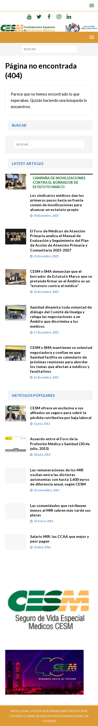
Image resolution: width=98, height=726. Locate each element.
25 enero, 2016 (43, 521)
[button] (91, 5)
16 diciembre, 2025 (46, 377)
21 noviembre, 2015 (46, 490)
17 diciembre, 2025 (46, 332)
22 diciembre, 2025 (46, 256)
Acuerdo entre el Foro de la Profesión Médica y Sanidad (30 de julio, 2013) (60, 443)
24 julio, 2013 (42, 454)
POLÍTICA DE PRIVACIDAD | (50, 711)
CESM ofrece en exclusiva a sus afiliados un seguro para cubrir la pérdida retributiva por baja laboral (60, 413)
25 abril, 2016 (42, 547)
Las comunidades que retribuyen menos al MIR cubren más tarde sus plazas (60, 510)
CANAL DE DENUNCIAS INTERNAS (49, 716)
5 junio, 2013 (42, 423)
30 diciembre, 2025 (46, 215)
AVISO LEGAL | (20, 711)
